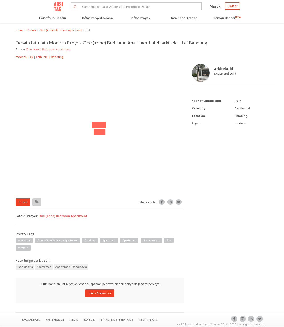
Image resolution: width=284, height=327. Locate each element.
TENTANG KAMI (148, 319)
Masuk (215, 6)
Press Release (55, 319)
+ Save (22, 202)
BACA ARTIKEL (31, 319)
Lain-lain (42, 57)
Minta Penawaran (100, 293)
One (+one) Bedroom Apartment (61, 30)
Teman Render (227, 18)
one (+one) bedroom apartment (58, 240)
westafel (23, 247)
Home (19, 30)
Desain (31, 30)
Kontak (90, 319)
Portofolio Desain (52, 18)
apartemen (129, 240)
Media (74, 319)
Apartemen (44, 267)
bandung (90, 240)
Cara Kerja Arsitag (183, 18)
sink (168, 240)
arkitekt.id (24, 240)
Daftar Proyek (139, 18)
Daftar (232, 6)
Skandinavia (25, 267)
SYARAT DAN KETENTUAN (117, 319)
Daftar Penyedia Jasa (97, 18)
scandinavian (151, 240)
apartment (109, 240)
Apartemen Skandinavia (71, 267)
